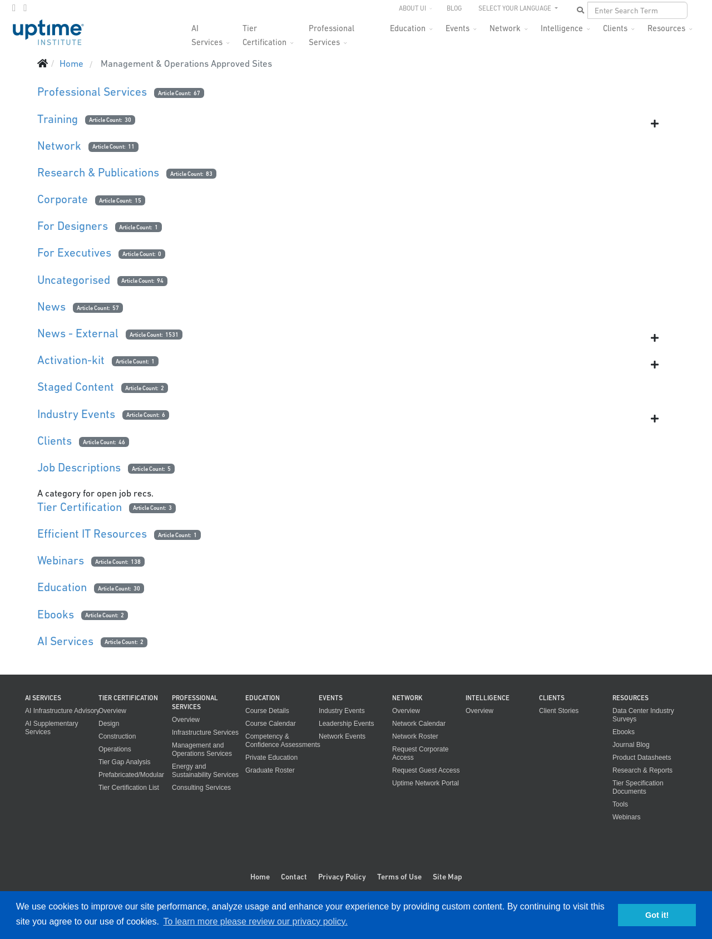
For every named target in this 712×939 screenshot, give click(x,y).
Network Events (342, 736)
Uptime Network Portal (425, 783)
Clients (615, 28)
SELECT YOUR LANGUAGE (515, 8)
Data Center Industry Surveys (643, 715)
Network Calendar (419, 723)
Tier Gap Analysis (124, 762)
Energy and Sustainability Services (205, 771)
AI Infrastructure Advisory (62, 711)
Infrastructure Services (205, 732)
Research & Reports (642, 770)
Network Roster (415, 736)
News (51, 306)
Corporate (62, 199)
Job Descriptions (79, 467)
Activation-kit (71, 359)
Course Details (267, 711)
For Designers (72, 225)
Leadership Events (346, 723)
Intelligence (562, 28)
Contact (294, 876)
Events (457, 28)
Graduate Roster (270, 770)
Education (408, 28)
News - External (77, 333)
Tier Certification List (128, 787)
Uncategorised (73, 279)
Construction (117, 736)
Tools (620, 804)
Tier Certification (264, 31)
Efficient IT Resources (92, 533)
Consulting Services (201, 787)
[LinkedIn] (25, 7)
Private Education (271, 757)
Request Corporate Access (420, 753)
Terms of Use (399, 876)
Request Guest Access (425, 770)
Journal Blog (631, 745)
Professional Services (331, 31)
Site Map (447, 876)
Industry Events (76, 413)
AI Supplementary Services (51, 728)
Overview (112, 711)
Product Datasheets (641, 757)
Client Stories (558, 711)
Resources (666, 28)
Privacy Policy (342, 876)
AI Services (206, 31)
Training (57, 118)
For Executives (74, 252)
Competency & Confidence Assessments (282, 740)
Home (260, 876)
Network (505, 28)
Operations (114, 749)
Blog (454, 8)
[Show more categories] (655, 123)
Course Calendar (270, 723)
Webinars (60, 560)
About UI (412, 8)
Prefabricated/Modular (131, 775)
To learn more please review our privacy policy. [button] (255, 921)
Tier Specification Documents (638, 787)
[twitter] (14, 7)
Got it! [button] (657, 915)
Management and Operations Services (202, 749)
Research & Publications (98, 172)
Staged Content (75, 386)
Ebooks (55, 614)
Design (108, 723)
